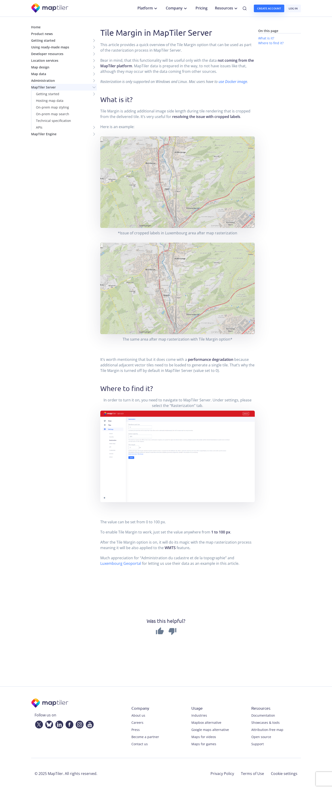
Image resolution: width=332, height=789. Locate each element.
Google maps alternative (210, 729)
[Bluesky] (48, 724)
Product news (42, 34)
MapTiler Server (43, 87)
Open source (261, 737)
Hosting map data (49, 100)
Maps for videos (203, 737)
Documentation (263, 715)
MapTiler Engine (43, 134)
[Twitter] (38, 724)
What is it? (266, 38)
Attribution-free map (267, 729)
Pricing (202, 8)
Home (36, 27)
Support (257, 744)
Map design (40, 67)
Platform (147, 8)
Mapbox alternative (206, 722)
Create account (269, 8)
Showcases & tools (265, 722)
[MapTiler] (50, 8)
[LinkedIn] (58, 724)
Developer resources (47, 54)
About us (138, 715)
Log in (293, 8)
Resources (227, 8)
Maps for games (203, 744)
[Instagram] (79, 724)
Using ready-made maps (50, 47)
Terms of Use (252, 773)
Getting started (43, 40)
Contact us (139, 744)
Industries (199, 715)
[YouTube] (89, 724)
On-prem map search (52, 114)
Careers (137, 722)
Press (135, 729)
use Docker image (233, 81)
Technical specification (53, 120)
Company (177, 8)
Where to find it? (271, 43)
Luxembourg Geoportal (120, 563)
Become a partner (145, 737)
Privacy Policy (222, 773)
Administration (43, 80)
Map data (38, 74)
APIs (39, 127)
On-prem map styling (52, 107)
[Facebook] (68, 724)
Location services (44, 60)
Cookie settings (284, 773)
